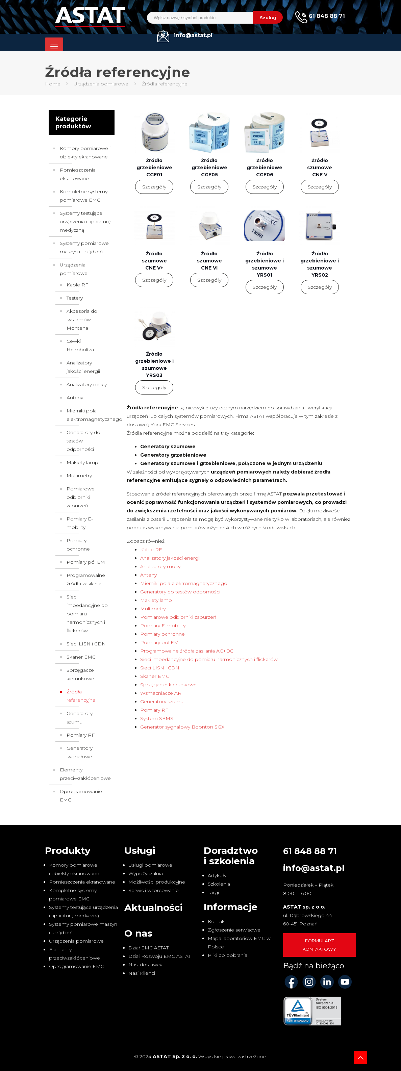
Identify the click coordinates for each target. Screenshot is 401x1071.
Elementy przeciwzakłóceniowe (85, 774)
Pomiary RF (154, 710)
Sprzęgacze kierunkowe (168, 685)
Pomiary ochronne (162, 634)
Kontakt (217, 921)
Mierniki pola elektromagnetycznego (183, 583)
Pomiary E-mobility (162, 625)
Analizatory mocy (160, 566)
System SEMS (156, 718)
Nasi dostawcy (145, 965)
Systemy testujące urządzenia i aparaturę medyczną (85, 221)
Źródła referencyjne (81, 696)
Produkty (68, 850)
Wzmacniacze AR (160, 693)
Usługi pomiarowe (150, 865)
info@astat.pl (314, 868)
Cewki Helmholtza (80, 345)
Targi (213, 892)
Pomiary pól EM (159, 642)
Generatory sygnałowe (80, 752)
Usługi (139, 850)
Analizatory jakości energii (170, 558)
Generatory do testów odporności (180, 592)
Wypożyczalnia (145, 873)
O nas (138, 933)
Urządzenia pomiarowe (101, 84)
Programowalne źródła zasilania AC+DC (186, 651)
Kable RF (151, 549)
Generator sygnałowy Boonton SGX (182, 727)
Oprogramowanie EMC (81, 795)
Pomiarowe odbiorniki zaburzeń (178, 617)
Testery (75, 298)
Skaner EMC (154, 676)
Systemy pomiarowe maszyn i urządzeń (84, 247)
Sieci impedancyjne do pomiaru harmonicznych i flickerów (209, 659)
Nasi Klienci (141, 973)
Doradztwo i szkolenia (231, 856)
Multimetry (153, 609)
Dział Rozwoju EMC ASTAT (159, 956)
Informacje (230, 907)
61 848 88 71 (310, 851)
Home (52, 84)
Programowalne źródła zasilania (86, 579)
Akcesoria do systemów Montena (82, 319)
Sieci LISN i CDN (159, 668)
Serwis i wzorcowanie (153, 890)
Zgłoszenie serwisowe (234, 930)
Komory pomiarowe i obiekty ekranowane (85, 152)
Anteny (148, 575)
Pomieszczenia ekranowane (78, 174)
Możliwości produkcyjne (156, 882)
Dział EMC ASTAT (148, 948)
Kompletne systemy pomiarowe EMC (83, 195)
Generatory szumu (161, 701)
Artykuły (217, 875)
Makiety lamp (156, 600)
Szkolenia (219, 884)
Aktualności (153, 907)
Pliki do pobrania (227, 955)
